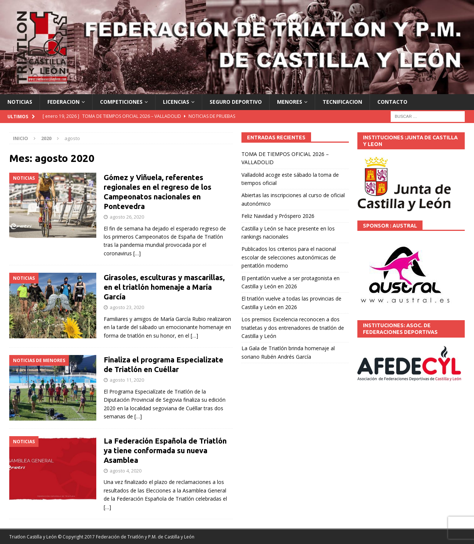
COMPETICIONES (121, 101)
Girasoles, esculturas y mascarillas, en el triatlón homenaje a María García (164, 287)
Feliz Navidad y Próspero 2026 (277, 215)
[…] (137, 253)
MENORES (289, 101)
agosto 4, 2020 (125, 470)
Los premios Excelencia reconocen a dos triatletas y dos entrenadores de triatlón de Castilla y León (292, 327)
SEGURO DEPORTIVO (236, 101)
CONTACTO (392, 101)
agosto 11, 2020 (127, 380)
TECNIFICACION (342, 101)
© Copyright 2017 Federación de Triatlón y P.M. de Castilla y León (126, 537)
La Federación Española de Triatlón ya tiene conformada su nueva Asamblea (165, 450)
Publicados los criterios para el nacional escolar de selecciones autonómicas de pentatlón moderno (288, 257)
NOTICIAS (19, 101)
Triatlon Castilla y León (33, 537)
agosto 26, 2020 (127, 216)
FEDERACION (63, 101)
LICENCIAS (176, 101)
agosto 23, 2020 (127, 307)
